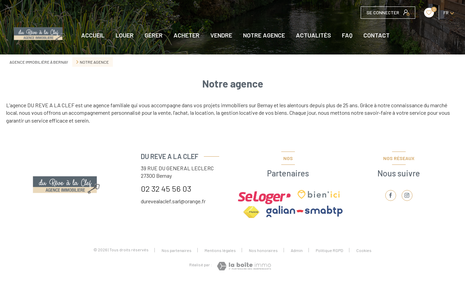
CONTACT (376, 35)
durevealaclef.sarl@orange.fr (173, 201)
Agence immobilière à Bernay (39, 62)
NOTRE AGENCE (264, 35)
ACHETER (186, 35)
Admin (297, 250)
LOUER (125, 35)
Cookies (364, 250)
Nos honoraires (263, 250)
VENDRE (221, 35)
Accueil (93, 35)
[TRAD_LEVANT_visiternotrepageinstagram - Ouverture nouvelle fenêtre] (407, 195)
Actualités (313, 35)
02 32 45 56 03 (166, 188)
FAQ (347, 35)
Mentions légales (220, 250)
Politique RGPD (329, 250)
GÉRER (154, 35)
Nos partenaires (177, 250)
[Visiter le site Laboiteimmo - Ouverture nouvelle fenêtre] (244, 266)
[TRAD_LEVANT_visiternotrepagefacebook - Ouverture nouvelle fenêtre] (390, 195)
